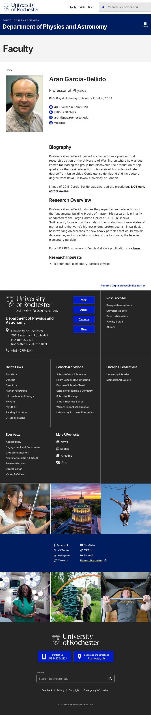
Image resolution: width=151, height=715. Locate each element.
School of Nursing (67, 396)
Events (62, 449)
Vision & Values (15, 474)
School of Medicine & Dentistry (74, 390)
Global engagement (17, 452)
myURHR (11, 407)
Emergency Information (96, 690)
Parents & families (117, 316)
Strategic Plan (14, 469)
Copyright (74, 690)
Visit (82, 7)
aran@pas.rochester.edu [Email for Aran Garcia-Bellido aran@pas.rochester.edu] (71, 117)
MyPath (10, 401)
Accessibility (13, 441)
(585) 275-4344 (22, 351)
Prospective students (119, 305)
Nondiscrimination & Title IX (22, 458)
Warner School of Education (73, 407)
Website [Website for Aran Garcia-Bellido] (59, 123)
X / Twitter (62, 550)
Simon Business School (70, 401)
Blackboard (12, 374)
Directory (11, 385)
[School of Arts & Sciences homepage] (32, 304)
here (136, 248)
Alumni (110, 327)
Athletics (64, 455)
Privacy (60, 690)
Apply (73, 7)
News (62, 442)
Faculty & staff (114, 321)
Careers (84, 319)
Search (40, 673)
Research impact (16, 463)
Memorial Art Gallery (118, 379)
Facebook (61, 545)
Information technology (20, 396)
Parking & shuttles (16, 412)
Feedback (47, 690)
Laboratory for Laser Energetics (75, 412)
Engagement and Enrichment (23, 447)
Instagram (62, 555)
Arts (61, 462)
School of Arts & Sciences (21, 20)
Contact (10, 379)
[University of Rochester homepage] (21, 7)
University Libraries (118, 374)
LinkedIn (87, 555)
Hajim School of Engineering (73, 379)
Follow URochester (93, 560)
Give (90, 7)
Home (9, 69)
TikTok (86, 550)
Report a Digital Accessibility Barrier (123, 285)
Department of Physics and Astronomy (55, 26)
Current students (116, 310)
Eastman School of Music (71, 385)
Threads (61, 560)
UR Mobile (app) (15, 417)
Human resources (16, 390)
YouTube (87, 545)
